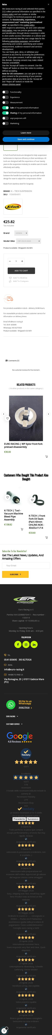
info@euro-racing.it (15, 322)
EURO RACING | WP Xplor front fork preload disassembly (23, 445)
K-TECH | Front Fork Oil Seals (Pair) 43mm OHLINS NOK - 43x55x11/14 (37, 521)
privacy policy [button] (8, 14)
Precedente (19, 819)
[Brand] (21, 233)
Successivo (33, 819)
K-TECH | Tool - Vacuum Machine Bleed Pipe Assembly (13, 515)
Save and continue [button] (26, 139)
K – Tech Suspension (21, 191)
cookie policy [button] (29, 25)
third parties (7, 30)
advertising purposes (19, 41)
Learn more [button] (26, 133)
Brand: (7, 191)
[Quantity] (16, 261)
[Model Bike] (28, 241)
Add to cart (21, 270)
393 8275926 (17, 328)
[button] (48, 4)
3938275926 (24, 707)
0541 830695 (12, 325)
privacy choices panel (11, 84)
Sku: (5, 194)
